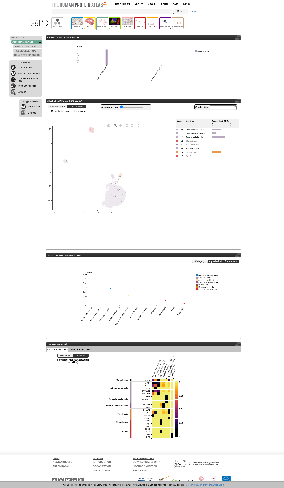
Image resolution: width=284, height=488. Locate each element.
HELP (186, 4)
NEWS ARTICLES (62, 462)
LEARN (164, 4)
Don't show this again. (213, 485)
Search (180, 11)
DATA (175, 4)
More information (194, 485)
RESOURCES (122, 4)
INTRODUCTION (102, 462)
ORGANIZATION (102, 466)
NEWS (151, 4)
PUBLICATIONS (101, 470)
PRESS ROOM (61, 466)
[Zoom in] (127, 125)
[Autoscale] (137, 125)
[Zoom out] (132, 125)
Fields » (192, 11)
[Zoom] (115, 125)
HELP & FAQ (140, 470)
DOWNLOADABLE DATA (146, 462)
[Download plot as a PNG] (109, 125)
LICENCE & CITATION (145, 466)
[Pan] (120, 125)
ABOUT (138, 4)
